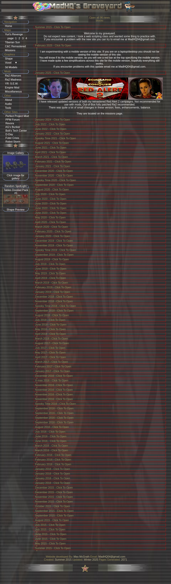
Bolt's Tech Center (15, 130)
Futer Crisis (11, 138)
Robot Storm (12, 141)
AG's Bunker (12, 127)
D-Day (8, 134)
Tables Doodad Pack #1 (16, 191)
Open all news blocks (99, 19)
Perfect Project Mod (16, 116)
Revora (9, 123)
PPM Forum (12, 119)
